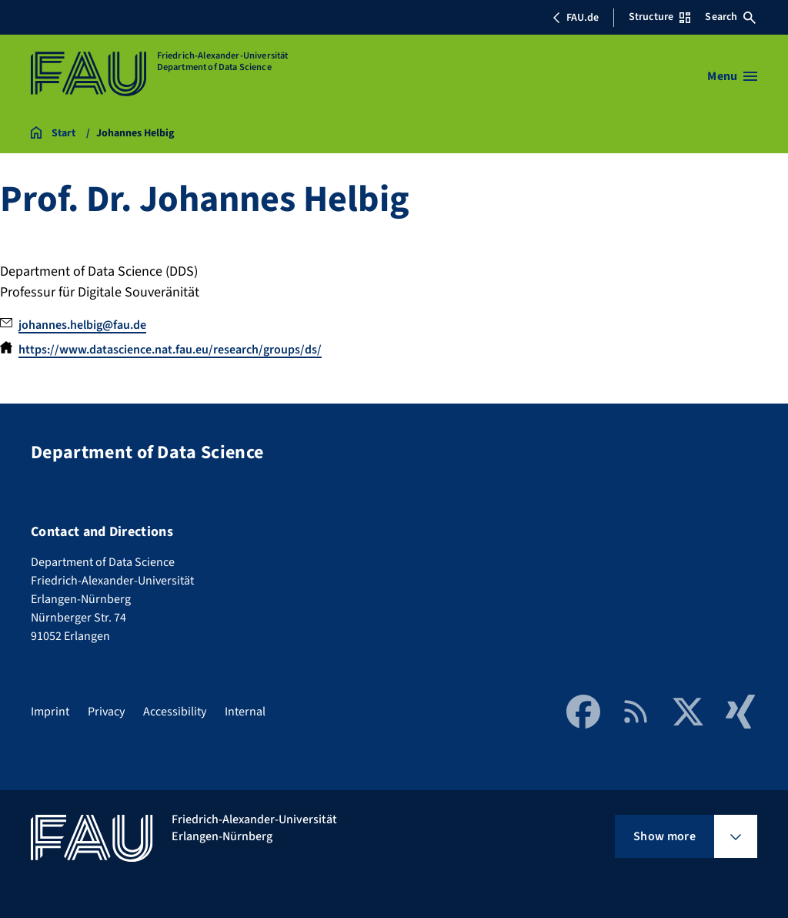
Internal (245, 711)
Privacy (106, 711)
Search (730, 17)
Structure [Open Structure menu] (659, 17)
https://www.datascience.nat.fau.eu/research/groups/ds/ (170, 349)
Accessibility (174, 711)
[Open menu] (732, 76)
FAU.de (575, 17)
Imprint (50, 711)
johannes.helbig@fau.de (82, 325)
